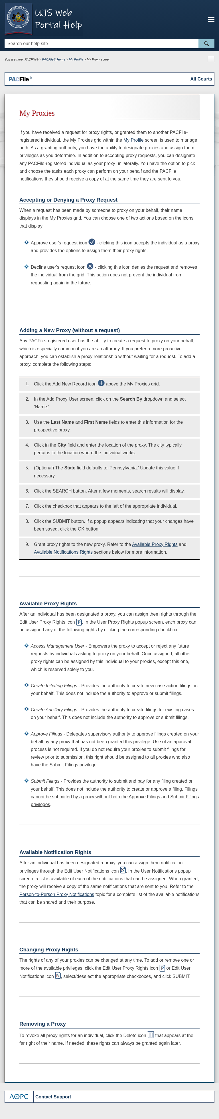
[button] (206, 43)
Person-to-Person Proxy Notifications (56, 894)
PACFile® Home (53, 59)
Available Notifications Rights (63, 552)
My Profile (76, 59)
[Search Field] (109, 43)
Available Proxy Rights (155, 544)
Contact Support (53, 1096)
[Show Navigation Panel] (211, 20)
